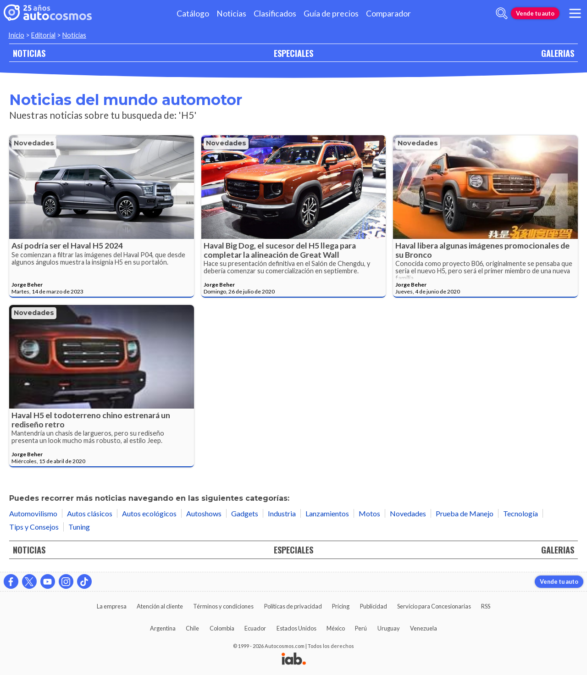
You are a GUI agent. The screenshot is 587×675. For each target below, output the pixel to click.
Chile (192, 628)
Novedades (34, 143)
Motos (369, 513)
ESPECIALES (293, 53)
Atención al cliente (160, 606)
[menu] (575, 13)
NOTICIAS (29, 53)
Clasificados (275, 13)
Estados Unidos (296, 628)
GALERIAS (557, 53)
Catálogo (193, 13)
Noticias (231, 13)
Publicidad (373, 606)
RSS (485, 606)
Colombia (222, 628)
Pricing (340, 606)
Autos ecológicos (149, 513)
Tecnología (520, 513)
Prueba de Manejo (464, 513)
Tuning (79, 526)
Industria (282, 513)
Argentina (163, 628)
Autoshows (204, 513)
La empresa (112, 606)
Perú (361, 628)
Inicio (16, 35)
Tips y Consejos (34, 526)
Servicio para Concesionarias (434, 606)
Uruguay (388, 628)
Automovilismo (33, 513)
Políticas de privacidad (293, 606)
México (336, 628)
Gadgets (244, 513)
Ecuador (255, 628)
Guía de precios (331, 13)
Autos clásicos (89, 513)
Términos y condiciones (223, 606)
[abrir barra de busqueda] (501, 13)
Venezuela (423, 628)
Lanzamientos (327, 513)
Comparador (388, 13)
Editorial (43, 35)
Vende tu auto (535, 13)
